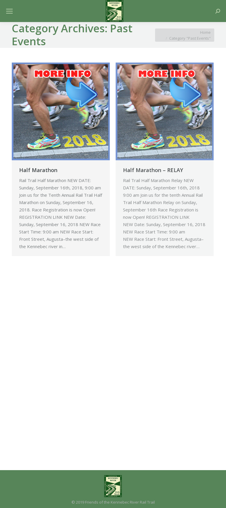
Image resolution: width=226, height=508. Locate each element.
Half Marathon (38, 170)
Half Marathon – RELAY (153, 170)
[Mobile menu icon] (9, 11)
